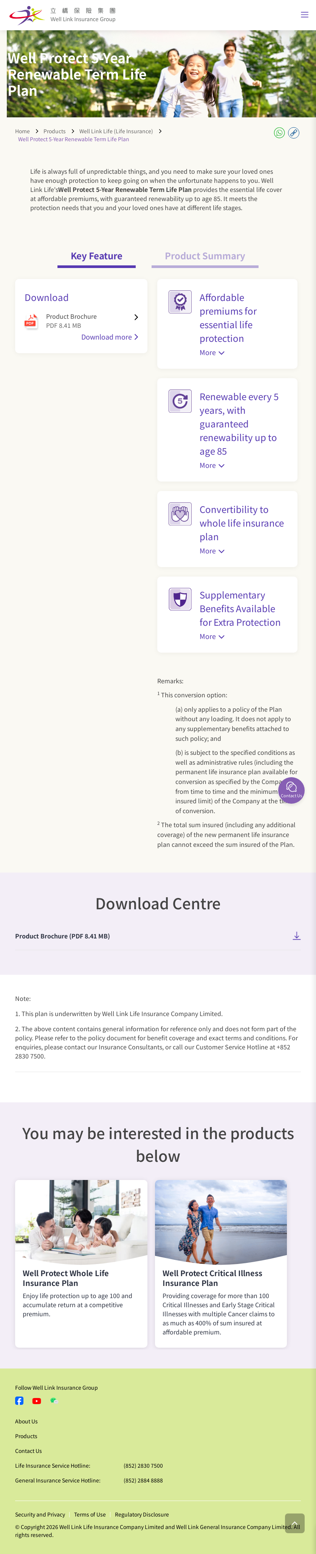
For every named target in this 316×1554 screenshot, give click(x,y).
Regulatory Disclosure (142, 1514)
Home (22, 131)
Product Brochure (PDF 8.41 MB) (62, 935)
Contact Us (28, 1450)
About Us (26, 1421)
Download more (106, 336)
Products (54, 131)
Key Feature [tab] (96, 255)
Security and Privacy (40, 1514)
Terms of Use (90, 1514)
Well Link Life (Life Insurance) (116, 131)
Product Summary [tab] (205, 255)
